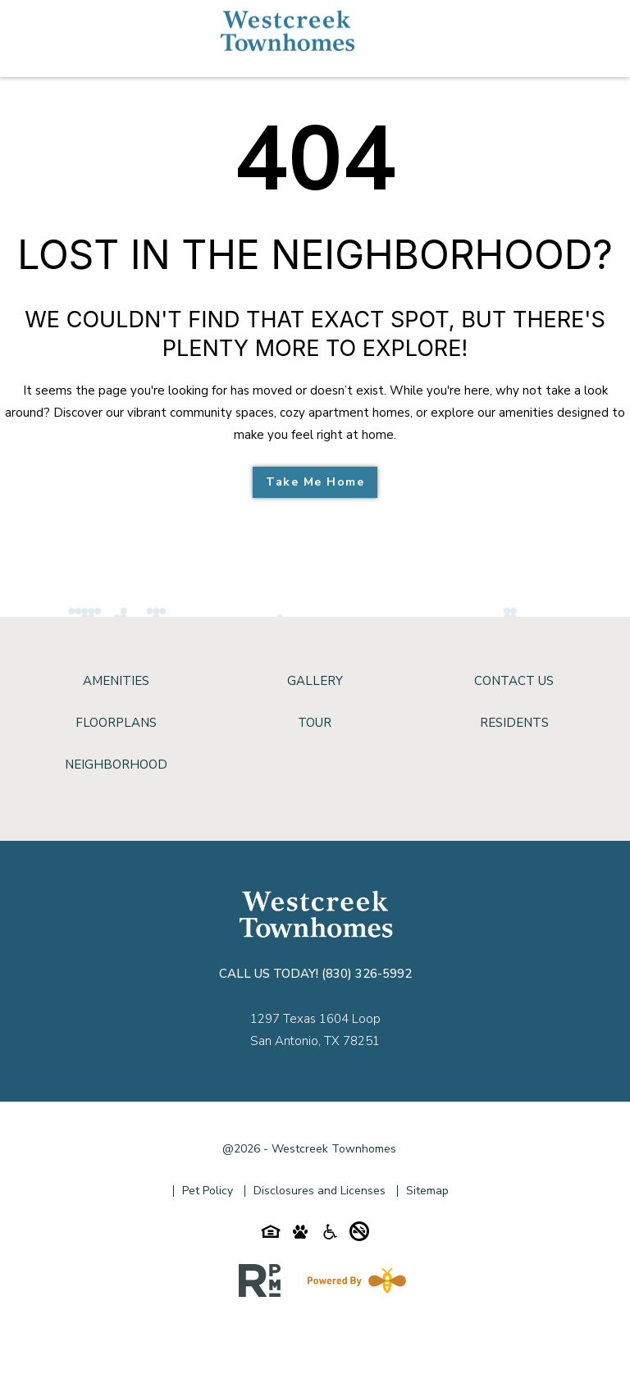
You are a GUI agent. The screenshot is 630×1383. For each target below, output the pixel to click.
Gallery (315, 681)
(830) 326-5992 (367, 973)
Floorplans (116, 722)
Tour (314, 722)
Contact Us (514, 681)
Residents (514, 722)
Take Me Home (315, 482)
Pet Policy (207, 1190)
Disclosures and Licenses (319, 1190)
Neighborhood (116, 764)
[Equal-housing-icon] (271, 1235)
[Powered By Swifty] (353, 1280)
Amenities (116, 681)
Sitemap (427, 1190)
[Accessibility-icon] (330, 1235)
